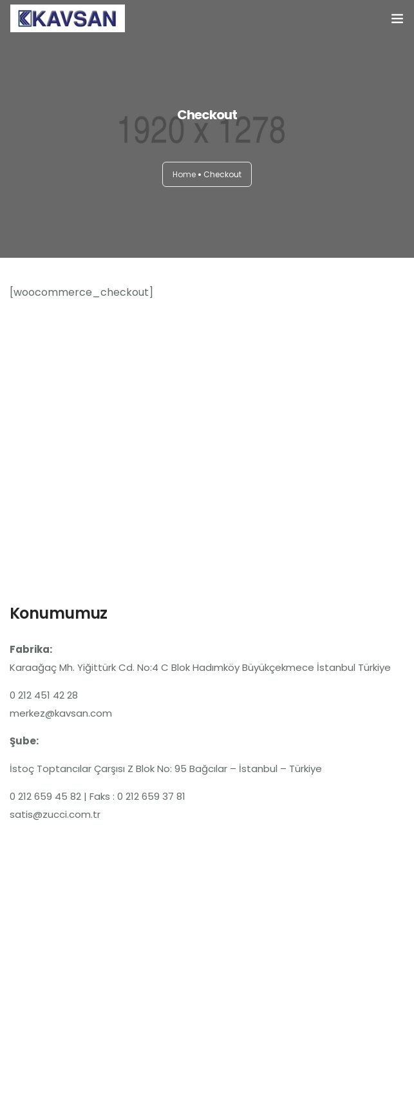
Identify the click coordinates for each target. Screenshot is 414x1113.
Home (184, 174)
